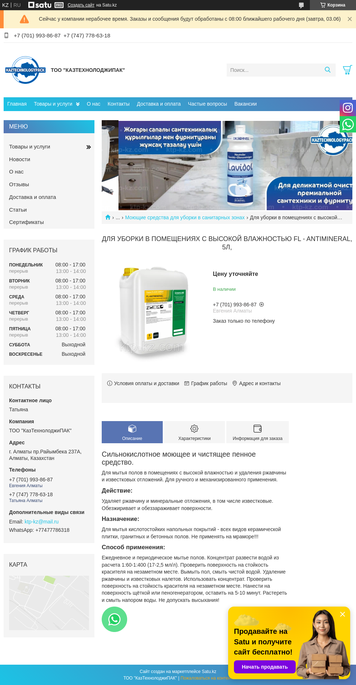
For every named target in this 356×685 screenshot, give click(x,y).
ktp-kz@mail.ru (42, 522)
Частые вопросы (207, 104)
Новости (19, 159)
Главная (17, 104)
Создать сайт (81, 5)
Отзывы (19, 184)
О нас (93, 104)
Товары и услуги (53, 104)
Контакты (118, 104)
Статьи (18, 210)
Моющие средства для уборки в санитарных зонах (185, 217)
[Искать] (327, 70)
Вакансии (245, 104)
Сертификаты (26, 222)
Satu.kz (209, 671)
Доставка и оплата (159, 104)
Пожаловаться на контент (206, 678)
